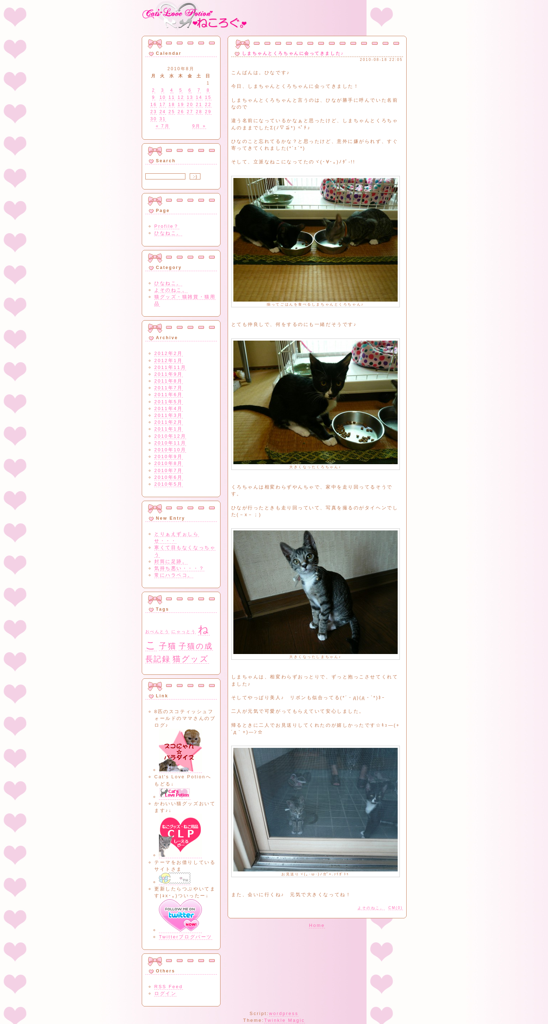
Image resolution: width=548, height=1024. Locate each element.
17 (162, 104)
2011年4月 (168, 408)
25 (172, 111)
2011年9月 (168, 374)
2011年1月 (168, 429)
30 (153, 118)
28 (199, 111)
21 (199, 104)
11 (172, 97)
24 (162, 111)
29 (208, 111)
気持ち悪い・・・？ (179, 568)
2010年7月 (168, 470)
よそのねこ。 (371, 908)
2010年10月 (170, 449)
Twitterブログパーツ (185, 936)
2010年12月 (170, 436)
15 (208, 97)
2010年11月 (170, 443)
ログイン (165, 993)
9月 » (199, 126)
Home (317, 925)
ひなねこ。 (168, 233)
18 (172, 104)
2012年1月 (168, 360)
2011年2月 (168, 422)
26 (181, 111)
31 (162, 118)
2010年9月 (168, 456)
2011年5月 (168, 401)
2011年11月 (170, 367)
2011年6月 (168, 394)
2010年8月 (168, 463)
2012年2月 (168, 353)
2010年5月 (168, 484)
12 (181, 97)
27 (190, 111)
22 (208, 104)
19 (181, 104)
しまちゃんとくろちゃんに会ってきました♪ (293, 53)
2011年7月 (168, 387)
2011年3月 (168, 415)
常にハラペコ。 (173, 575)
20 (190, 104)
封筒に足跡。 (171, 561)
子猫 (167, 645)
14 (199, 97)
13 (190, 97)
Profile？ (166, 226)
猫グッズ (191, 658)
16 (153, 104)
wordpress (284, 1013)
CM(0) (395, 908)
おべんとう (157, 631)
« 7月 (163, 126)
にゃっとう (183, 631)
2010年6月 (168, 477)
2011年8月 (168, 381)
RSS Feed (168, 986)
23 (153, 111)
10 (162, 97)
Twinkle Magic (284, 1020)
